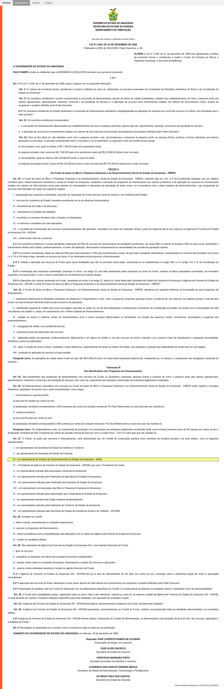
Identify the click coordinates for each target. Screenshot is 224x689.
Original (48, 2)
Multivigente (21, 2)
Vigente (36, 2)
